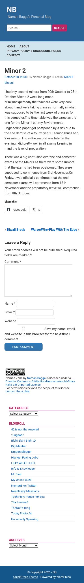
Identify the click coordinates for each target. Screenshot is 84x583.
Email (9, 312)
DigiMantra (18, 446)
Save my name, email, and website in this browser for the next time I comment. (40, 334)
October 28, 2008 (15, 77)
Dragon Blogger (21, 451)
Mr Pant (16, 474)
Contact (13, 55)
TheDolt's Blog (20, 508)
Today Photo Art (21, 513)
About (24, 46)
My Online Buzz (21, 479)
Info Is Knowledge (23, 468)
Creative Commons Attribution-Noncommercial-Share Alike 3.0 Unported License (40, 383)
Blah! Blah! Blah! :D (23, 440)
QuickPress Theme (25, 577)
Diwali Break (16, 230)
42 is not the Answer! (25, 429)
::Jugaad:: (17, 435)
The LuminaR (19, 502)
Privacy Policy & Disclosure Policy (34, 51)
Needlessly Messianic (25, 491)
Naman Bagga (36, 378)
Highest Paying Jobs (24, 457)
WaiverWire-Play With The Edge (54, 230)
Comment (12, 262)
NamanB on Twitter (24, 485)
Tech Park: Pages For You (28, 496)
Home (11, 46)
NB (12, 9)
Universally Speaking (24, 519)
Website (10, 321)
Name (9, 304)
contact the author (18, 391)
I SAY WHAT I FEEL (23, 463)
